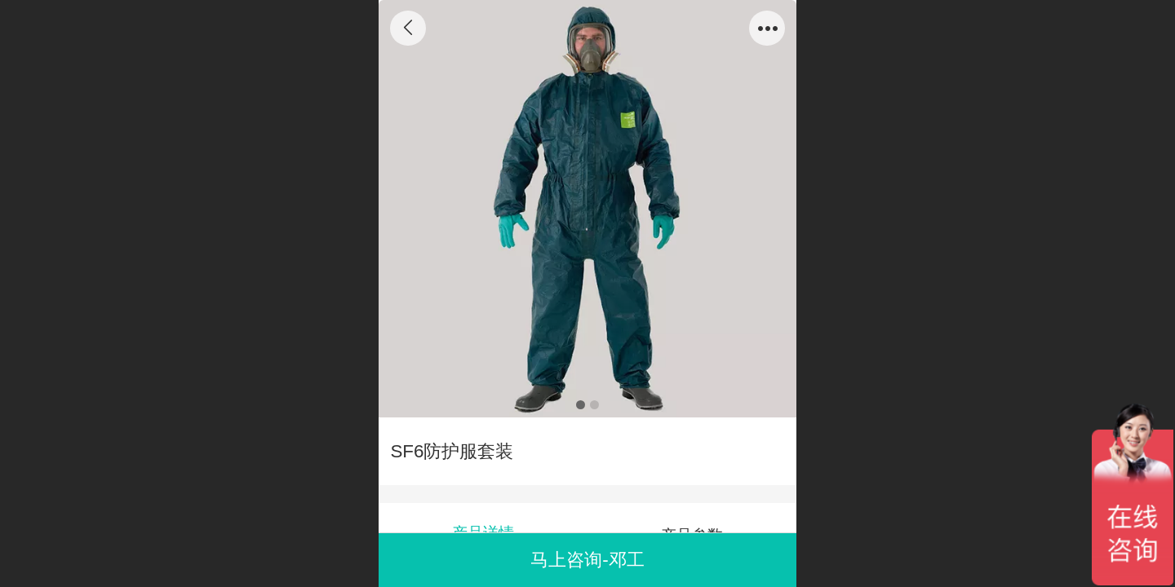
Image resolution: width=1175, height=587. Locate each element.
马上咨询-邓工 (587, 559)
